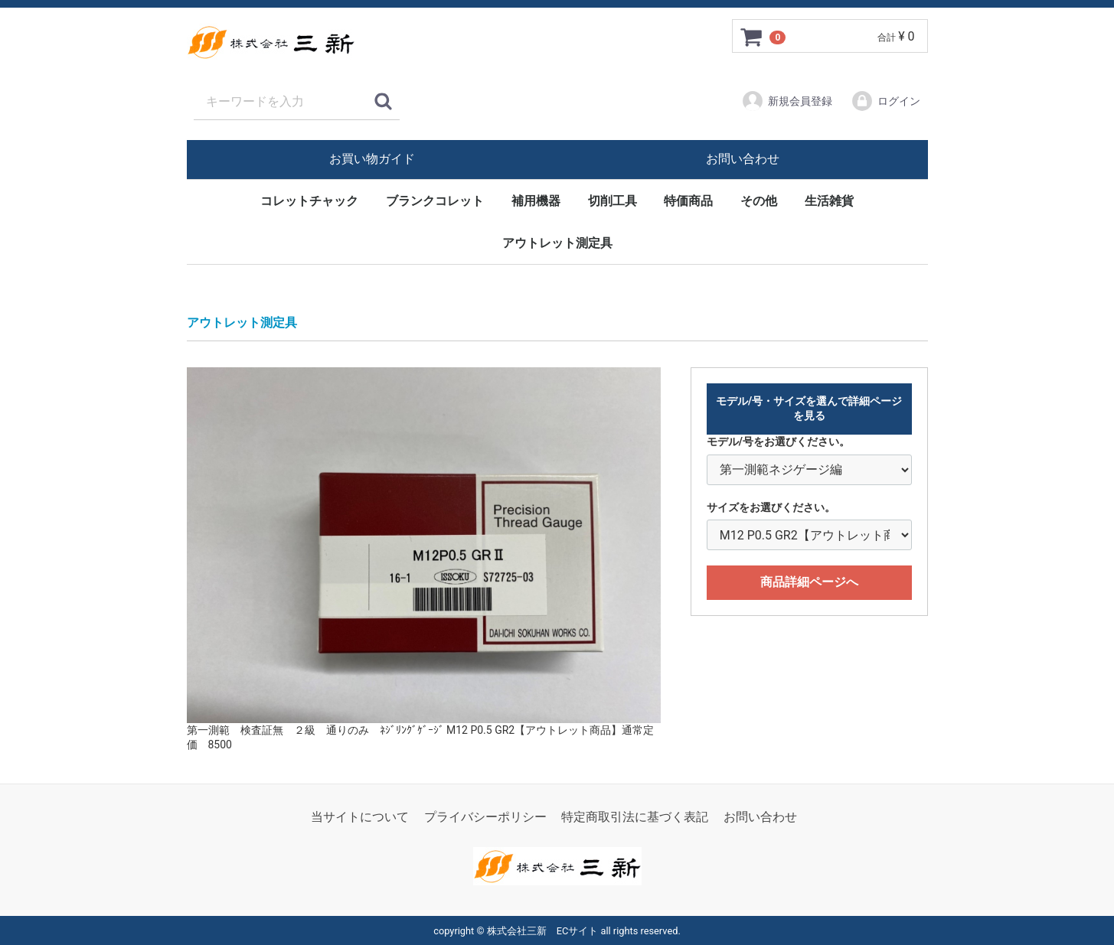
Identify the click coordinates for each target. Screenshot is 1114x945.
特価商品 (688, 201)
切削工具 (612, 201)
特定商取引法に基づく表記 (634, 816)
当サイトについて (360, 816)
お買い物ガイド (372, 159)
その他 (758, 201)
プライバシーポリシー (485, 816)
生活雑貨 (829, 201)
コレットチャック (309, 201)
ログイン (885, 101)
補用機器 (535, 201)
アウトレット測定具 (557, 243)
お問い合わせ (742, 159)
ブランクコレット (435, 201)
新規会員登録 (786, 101)
